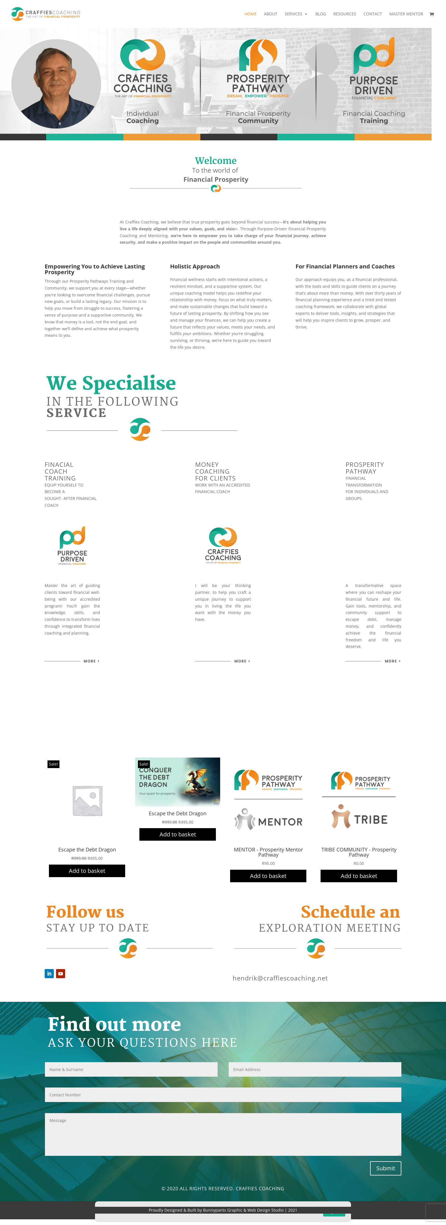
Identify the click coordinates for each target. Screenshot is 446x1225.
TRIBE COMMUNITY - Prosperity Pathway (359, 852)
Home (251, 14)
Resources (344, 14)
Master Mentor (406, 14)
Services (293, 14)
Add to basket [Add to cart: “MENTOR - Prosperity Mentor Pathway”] (268, 876)
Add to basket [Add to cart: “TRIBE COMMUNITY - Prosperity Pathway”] (359, 876)
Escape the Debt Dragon (87, 849)
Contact (373, 14)
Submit (385, 1168)
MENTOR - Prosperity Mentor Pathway (268, 852)
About (270, 14)
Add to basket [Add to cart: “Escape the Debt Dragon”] (87, 871)
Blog (320, 14)
